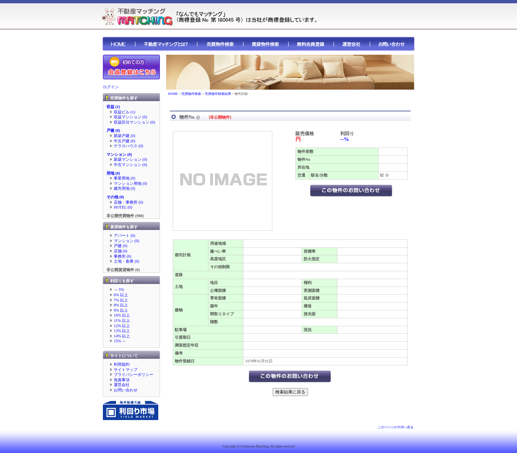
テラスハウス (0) (128, 146)
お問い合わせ (125, 390)
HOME (173, 94)
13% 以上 (122, 330)
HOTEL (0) (123, 207)
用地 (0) (113, 173)
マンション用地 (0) (130, 183)
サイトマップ (125, 369)
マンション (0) (119, 154)
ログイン (111, 87)
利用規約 (122, 364)
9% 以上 (121, 310)
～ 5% (119, 289)
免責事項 (122, 380)
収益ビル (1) (124, 112)
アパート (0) (124, 235)
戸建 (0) (113, 130)
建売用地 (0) (124, 188)
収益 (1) (113, 106)
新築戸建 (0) (124, 135)
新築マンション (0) (130, 159)
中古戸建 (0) (124, 141)
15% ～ (120, 341)
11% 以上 (122, 320)
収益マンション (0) (130, 117)
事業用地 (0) (124, 178)
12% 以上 (122, 326)
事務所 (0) (122, 256)
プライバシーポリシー (133, 374)
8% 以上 (121, 305)
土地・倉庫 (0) (126, 261)
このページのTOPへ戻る (395, 427)
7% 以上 (121, 300)
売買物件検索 (191, 94)
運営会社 (122, 384)
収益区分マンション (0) (134, 122)
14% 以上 (122, 336)
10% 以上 (122, 315)
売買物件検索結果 (218, 94)
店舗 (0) (120, 251)
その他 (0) (115, 197)
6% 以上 (121, 295)
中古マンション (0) (130, 164)
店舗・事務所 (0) (128, 202)
